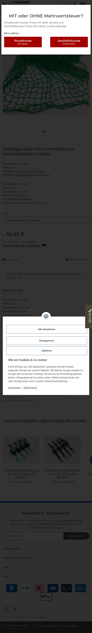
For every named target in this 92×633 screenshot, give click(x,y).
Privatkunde (23, 42)
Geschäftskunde (69, 42)
